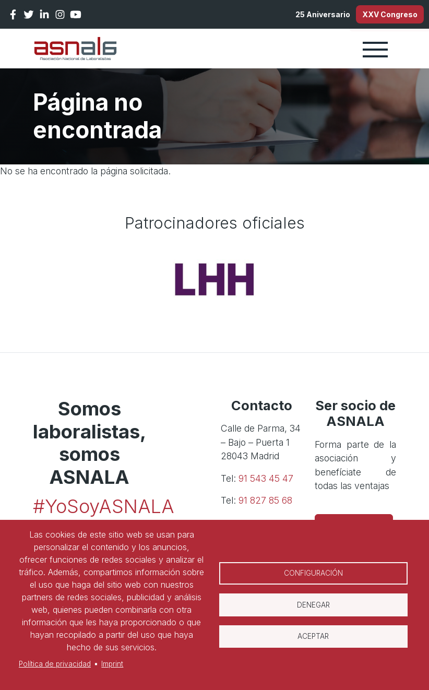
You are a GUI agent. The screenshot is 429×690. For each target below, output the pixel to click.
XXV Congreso (381, 15)
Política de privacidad (55, 664)
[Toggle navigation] (375, 53)
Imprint (112, 664)
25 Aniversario (297, 15)
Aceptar (313, 639)
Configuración (313, 571)
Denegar (313, 605)
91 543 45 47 (266, 482)
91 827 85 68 (265, 503)
